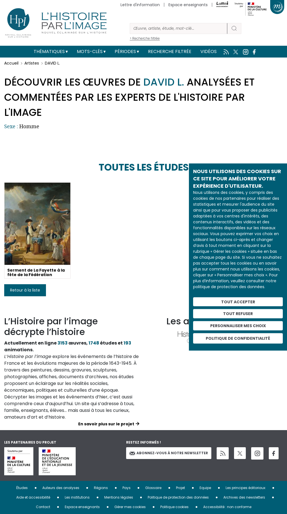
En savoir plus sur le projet (106, 424)
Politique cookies (174, 506)
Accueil (11, 63)
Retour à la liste (25, 290)
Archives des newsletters (244, 497)
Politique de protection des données (178, 497)
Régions (101, 487)
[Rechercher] (178, 28)
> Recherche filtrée (145, 38)
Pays (126, 487)
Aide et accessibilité (33, 497)
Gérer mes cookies (130, 506)
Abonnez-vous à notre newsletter (168, 453)
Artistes (31, 63)
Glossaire (153, 487)
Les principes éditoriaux (245, 487)
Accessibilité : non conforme (227, 506)
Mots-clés (90, 51)
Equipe (205, 487)
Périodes (125, 51)
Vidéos (208, 51)
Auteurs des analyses (60, 487)
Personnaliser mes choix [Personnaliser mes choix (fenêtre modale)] (238, 326)
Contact (43, 506)
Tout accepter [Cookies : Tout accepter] (238, 301)
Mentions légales (118, 497)
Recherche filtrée (169, 51)
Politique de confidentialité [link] (238, 338)
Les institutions (77, 497)
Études (22, 487)
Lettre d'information (140, 5)
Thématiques (49, 51)
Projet (180, 487)
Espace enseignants (188, 5)
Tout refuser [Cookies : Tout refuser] (238, 313)
